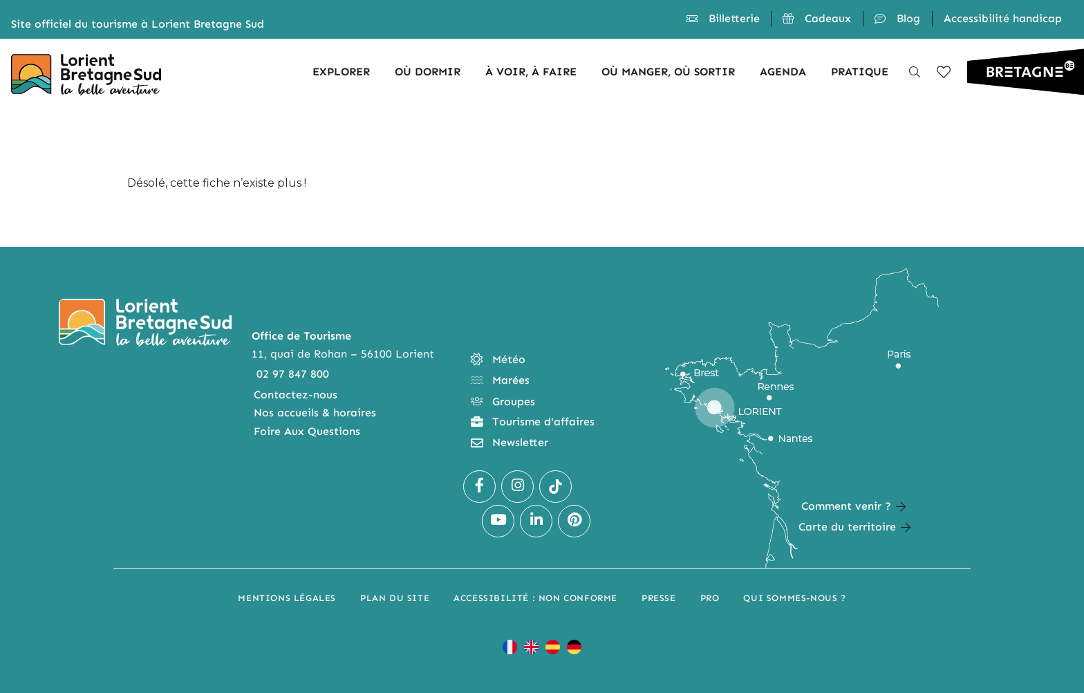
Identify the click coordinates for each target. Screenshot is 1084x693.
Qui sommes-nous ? (794, 598)
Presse (659, 598)
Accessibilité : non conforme (535, 598)
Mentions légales (287, 598)
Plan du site (394, 598)
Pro (710, 598)
